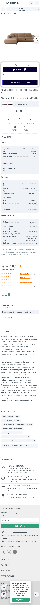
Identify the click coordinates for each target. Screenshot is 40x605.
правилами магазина (20, 532)
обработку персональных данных (25, 541)
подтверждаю (20, 600)
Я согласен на (20, 541)
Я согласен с (15, 532)
